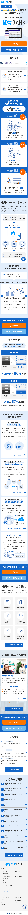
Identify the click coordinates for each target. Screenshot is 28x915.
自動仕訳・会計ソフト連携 (7, 879)
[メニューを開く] (25, 2)
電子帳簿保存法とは (19, 874)
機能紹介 (3, 868)
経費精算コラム (5, 905)
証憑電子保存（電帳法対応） (7, 885)
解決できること (18, 871)
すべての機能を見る (7, 891)
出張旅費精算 (5, 873)
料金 (16, 868)
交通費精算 (5, 871)
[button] (2, 296)
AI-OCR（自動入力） (7, 876)
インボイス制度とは (19, 876)
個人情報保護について (19, 901)
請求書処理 (5, 882)
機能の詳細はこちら (18, 493)
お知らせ (3, 902)
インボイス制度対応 (7, 889)
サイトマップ (18, 897)
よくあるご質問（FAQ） (5, 898)
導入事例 (3, 895)
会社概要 (17, 895)
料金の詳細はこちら (18, 455)
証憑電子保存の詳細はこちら (16, 528)
